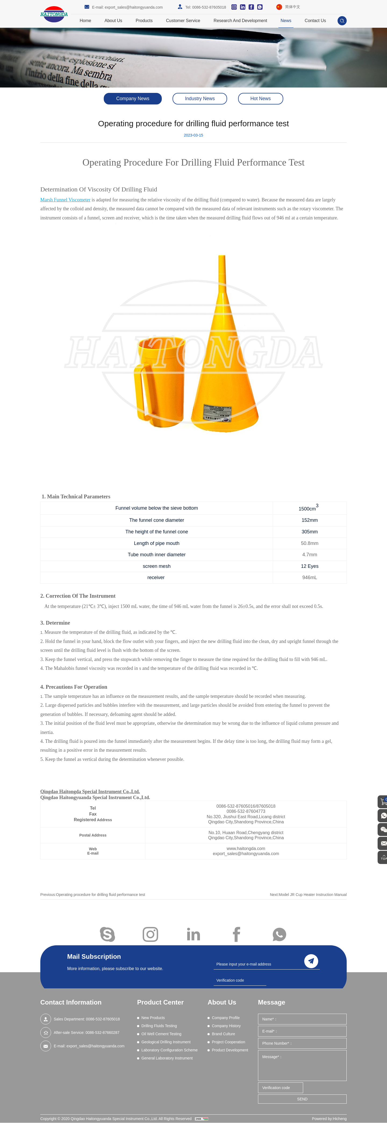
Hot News (263, 99)
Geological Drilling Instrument (166, 1042)
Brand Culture (223, 1034)
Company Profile (226, 1018)
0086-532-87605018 (209, 7)
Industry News (200, 99)
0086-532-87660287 (102, 1033)
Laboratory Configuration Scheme (169, 1050)
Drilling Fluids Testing (159, 1026)
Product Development (230, 1050)
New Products (153, 1018)
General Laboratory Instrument (167, 1058)
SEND (302, 1099)
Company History (226, 1026)
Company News (130, 99)
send (311, 961)
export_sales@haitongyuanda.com (134, 7)
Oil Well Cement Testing (161, 1034)
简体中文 (292, 7)
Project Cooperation (228, 1042)
